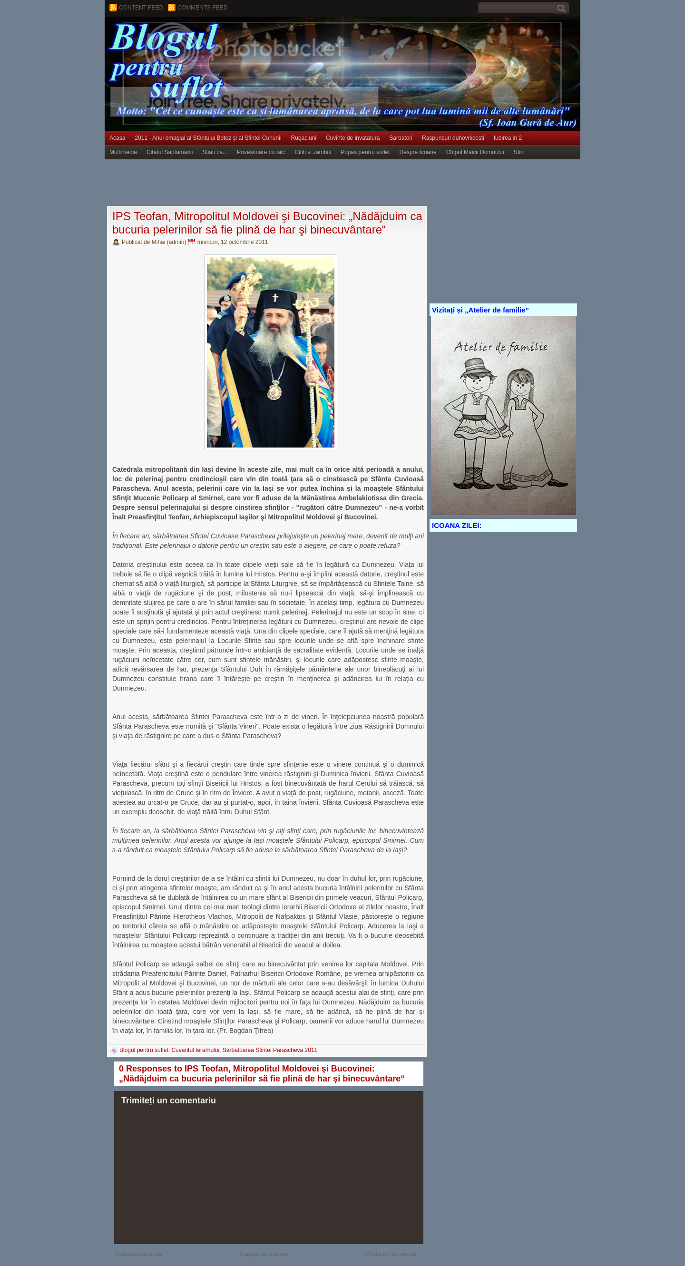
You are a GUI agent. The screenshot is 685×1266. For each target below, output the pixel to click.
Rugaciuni (303, 138)
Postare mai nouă (138, 1253)
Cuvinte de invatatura (353, 138)
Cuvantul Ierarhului (195, 1050)
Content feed (141, 7)
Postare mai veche (390, 1253)
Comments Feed (202, 7)
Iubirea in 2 (508, 138)
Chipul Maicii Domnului (475, 152)
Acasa (117, 138)
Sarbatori (400, 138)
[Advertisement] (278, 183)
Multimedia (123, 152)
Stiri (519, 152)
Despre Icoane (418, 152)
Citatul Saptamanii (170, 152)
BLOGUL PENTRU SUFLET (211, 35)
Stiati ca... (214, 152)
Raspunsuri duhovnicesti (453, 138)
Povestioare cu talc (261, 152)
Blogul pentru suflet (143, 1050)
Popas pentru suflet (365, 152)
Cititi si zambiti (313, 152)
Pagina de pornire (263, 1253)
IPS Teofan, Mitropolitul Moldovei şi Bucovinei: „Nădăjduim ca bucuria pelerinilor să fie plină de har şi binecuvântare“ (267, 223)
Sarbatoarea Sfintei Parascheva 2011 (270, 1050)
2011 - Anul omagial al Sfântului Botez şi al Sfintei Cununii (208, 138)
